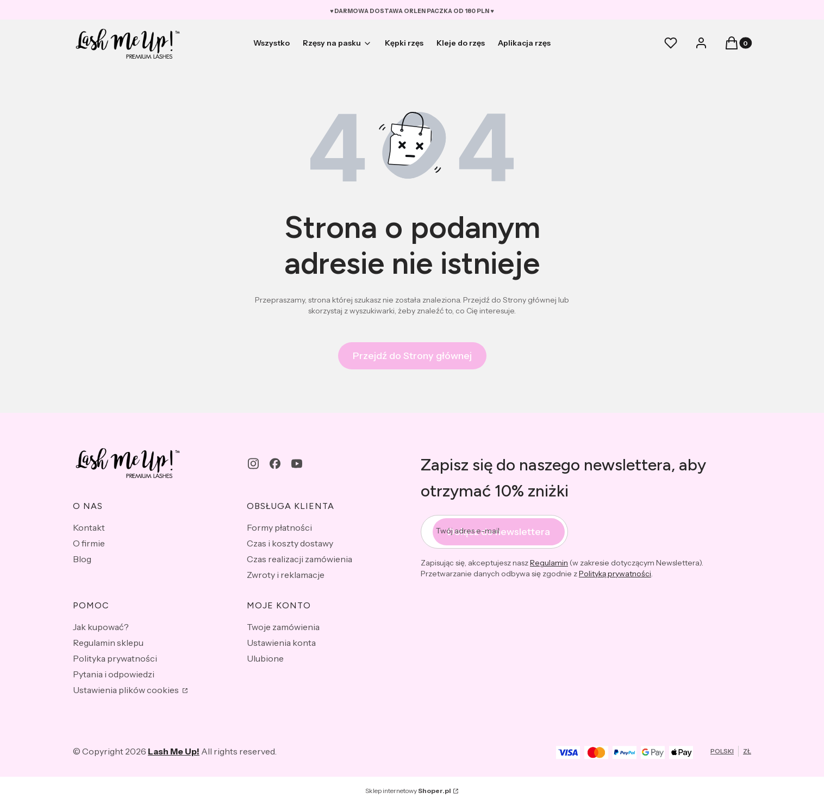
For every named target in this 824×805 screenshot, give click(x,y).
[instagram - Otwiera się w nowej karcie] (253, 463)
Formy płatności (279, 527)
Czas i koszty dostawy (290, 543)
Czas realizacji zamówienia (299, 559)
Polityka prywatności (115, 658)
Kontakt (89, 527)
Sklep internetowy (408, 791)
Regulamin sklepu (108, 642)
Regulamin (549, 563)
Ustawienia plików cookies (126, 689)
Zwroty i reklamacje (285, 574)
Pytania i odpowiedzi (113, 674)
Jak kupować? (101, 626)
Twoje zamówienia (283, 626)
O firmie (89, 543)
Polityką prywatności (615, 573)
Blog (82, 559)
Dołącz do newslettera (498, 532)
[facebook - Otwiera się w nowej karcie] (275, 463)
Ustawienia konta (281, 642)
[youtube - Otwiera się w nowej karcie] (296, 463)
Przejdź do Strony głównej (412, 356)
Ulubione (265, 658)
